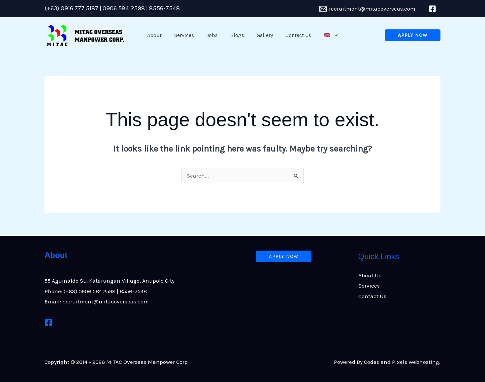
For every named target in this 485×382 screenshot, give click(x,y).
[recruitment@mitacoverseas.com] (367, 9)
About (160, 35)
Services (188, 35)
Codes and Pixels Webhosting (401, 362)
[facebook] (433, 9)
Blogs (237, 35)
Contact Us (294, 35)
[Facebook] (49, 322)
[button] (412, 35)
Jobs (214, 35)
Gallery (263, 35)
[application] (328, 35)
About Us (369, 275)
